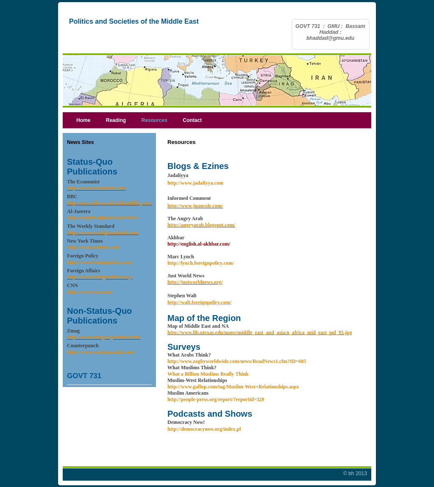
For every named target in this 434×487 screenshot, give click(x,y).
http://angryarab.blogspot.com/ (201, 225)
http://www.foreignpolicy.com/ (99, 262)
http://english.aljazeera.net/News (102, 218)
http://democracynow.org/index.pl (204, 429)
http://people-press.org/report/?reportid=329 (215, 399)
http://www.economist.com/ (96, 188)
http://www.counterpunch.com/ (100, 352)
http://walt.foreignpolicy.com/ (199, 302)
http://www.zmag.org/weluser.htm (103, 337)
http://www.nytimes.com (93, 247)
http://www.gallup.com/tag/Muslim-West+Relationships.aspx (233, 387)
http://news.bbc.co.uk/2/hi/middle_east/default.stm (121, 203)
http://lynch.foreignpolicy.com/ (200, 263)
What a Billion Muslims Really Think (208, 374)
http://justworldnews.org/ (195, 282)
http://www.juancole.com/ (195, 206)
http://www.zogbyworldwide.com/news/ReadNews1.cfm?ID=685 (236, 361)
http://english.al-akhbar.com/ (198, 244)
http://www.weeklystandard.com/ (103, 232)
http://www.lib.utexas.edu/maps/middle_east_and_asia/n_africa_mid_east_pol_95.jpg (259, 332)
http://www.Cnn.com (89, 292)
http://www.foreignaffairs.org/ (99, 277)
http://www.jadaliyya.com (195, 183)
